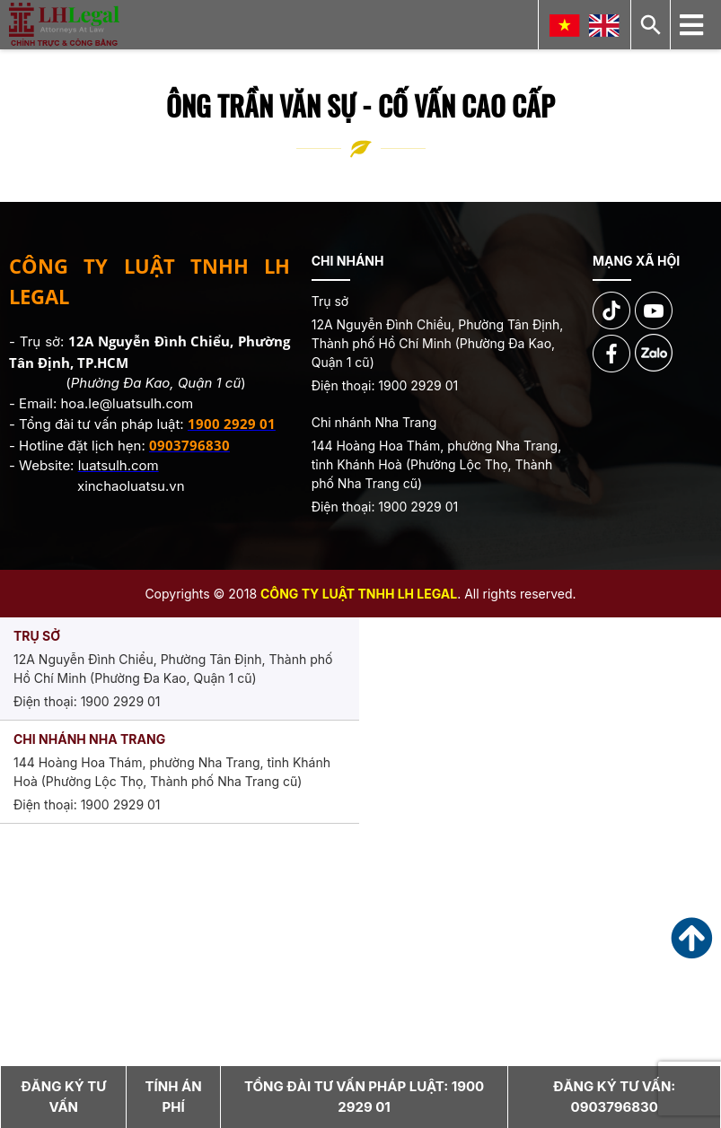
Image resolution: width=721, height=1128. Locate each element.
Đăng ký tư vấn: (614, 1096)
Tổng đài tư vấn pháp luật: (364, 1096)
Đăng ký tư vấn (63, 1096)
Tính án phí (173, 1096)
